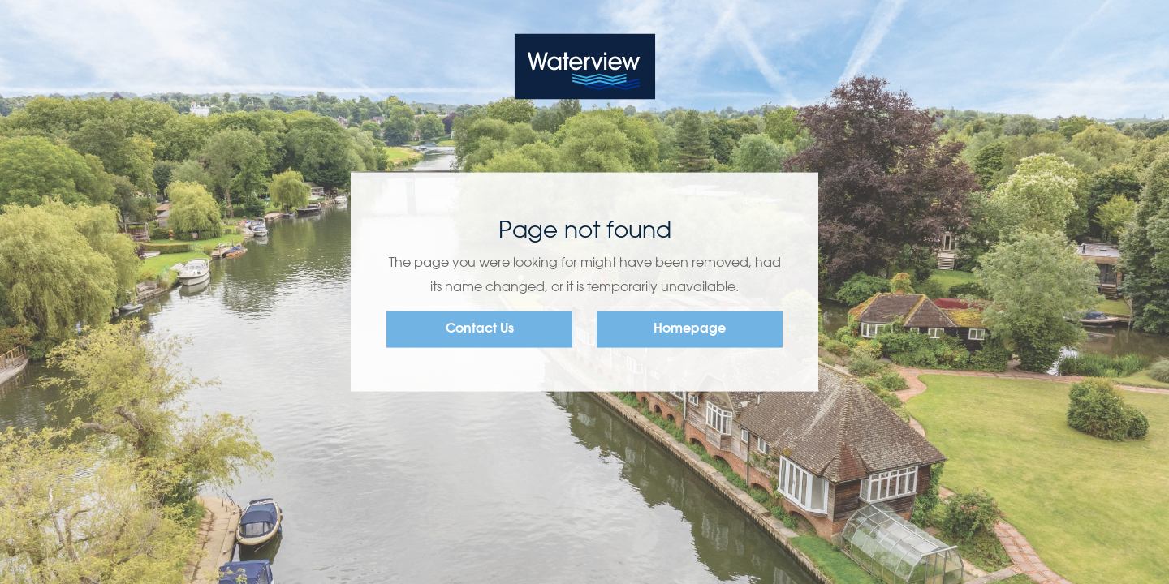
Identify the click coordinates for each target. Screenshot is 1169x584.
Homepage (690, 329)
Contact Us (480, 329)
